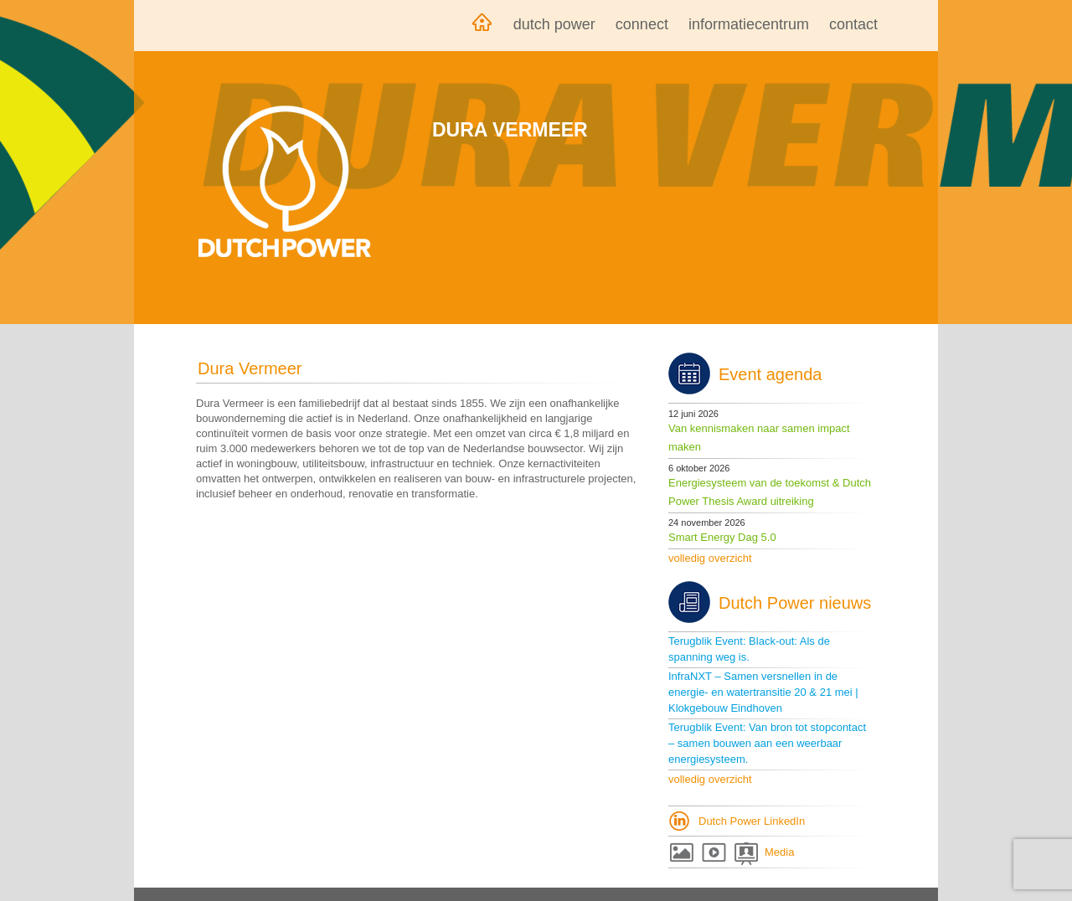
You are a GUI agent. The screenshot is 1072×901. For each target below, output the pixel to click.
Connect (642, 24)
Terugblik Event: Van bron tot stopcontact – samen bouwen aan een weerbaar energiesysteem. (767, 743)
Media (779, 852)
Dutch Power (554, 24)
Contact (853, 24)
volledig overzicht (710, 558)
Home (481, 25)
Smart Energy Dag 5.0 (722, 537)
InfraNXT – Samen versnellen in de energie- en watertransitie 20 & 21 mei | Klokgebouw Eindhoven (763, 692)
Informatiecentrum (748, 24)
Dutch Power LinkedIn (751, 821)
